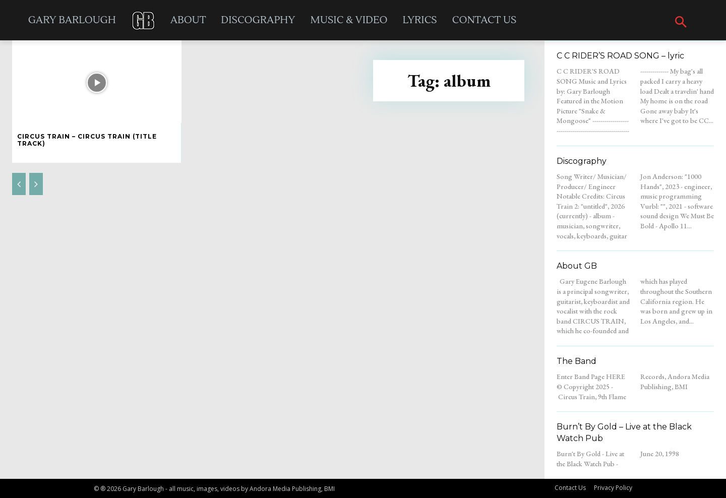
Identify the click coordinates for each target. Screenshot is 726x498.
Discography (582, 161)
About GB (577, 266)
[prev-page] (19, 184)
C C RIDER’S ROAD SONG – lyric (620, 55)
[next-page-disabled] (36, 184)
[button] (681, 23)
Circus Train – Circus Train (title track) (87, 140)
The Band (576, 361)
